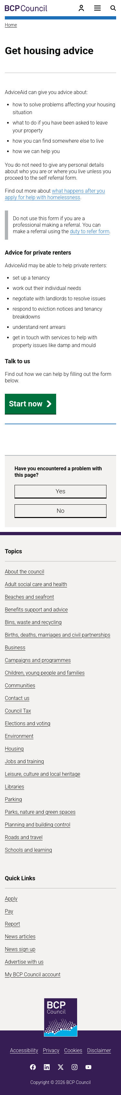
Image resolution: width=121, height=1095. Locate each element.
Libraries (14, 787)
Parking (13, 799)
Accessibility (24, 1050)
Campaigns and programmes (38, 660)
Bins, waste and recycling (33, 622)
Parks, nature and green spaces (40, 812)
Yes (60, 491)
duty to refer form (89, 231)
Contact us (17, 698)
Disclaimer (99, 1050)
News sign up (20, 949)
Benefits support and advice (36, 610)
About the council (24, 572)
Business (15, 647)
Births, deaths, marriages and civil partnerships (57, 635)
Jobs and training (24, 761)
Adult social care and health (36, 584)
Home (11, 25)
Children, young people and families (45, 673)
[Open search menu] (113, 8)
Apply (11, 899)
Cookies (73, 1050)
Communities (20, 685)
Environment (19, 736)
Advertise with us (24, 962)
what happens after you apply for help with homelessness (55, 194)
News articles (20, 936)
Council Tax (18, 711)
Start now (30, 403)
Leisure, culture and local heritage (42, 774)
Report (12, 924)
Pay (9, 911)
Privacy (51, 1050)
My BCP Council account (32, 974)
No (60, 510)
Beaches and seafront (29, 597)
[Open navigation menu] (97, 8)
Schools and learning (28, 850)
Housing (14, 749)
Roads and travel (24, 837)
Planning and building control (37, 825)
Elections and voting (27, 723)
